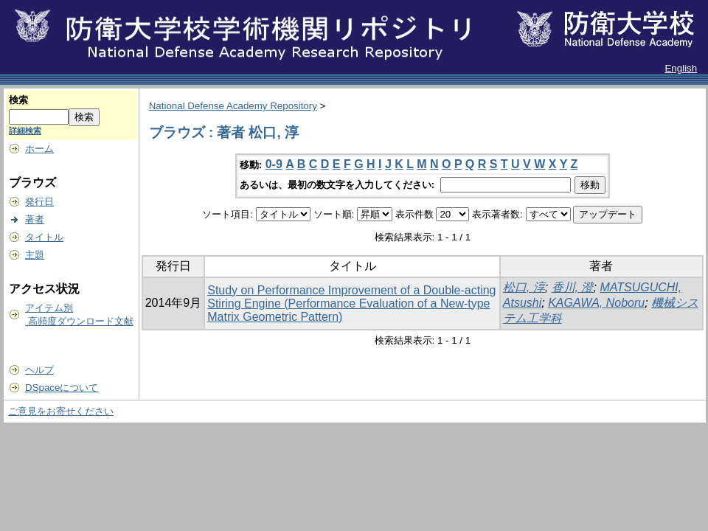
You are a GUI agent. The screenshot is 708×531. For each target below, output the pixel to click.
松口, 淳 (524, 287)
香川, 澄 (573, 287)
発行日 (39, 201)
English (680, 68)
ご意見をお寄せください (61, 411)
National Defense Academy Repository (233, 105)
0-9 (274, 164)
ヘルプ (39, 369)
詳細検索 (25, 130)
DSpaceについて (61, 387)
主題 (34, 254)
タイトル (44, 237)
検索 (18, 99)
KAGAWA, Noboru (596, 302)
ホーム (39, 148)
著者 (34, 219)
